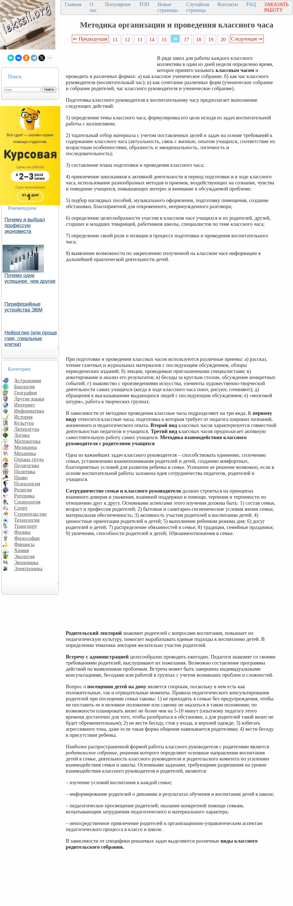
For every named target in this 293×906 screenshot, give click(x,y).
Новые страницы (168, 7)
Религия (23, 490)
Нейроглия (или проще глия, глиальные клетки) (30, 338)
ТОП (144, 4)
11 (115, 39)
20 (223, 39)
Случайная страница (197, 7)
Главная (73, 4)
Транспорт (25, 526)
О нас (93, 7)
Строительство (30, 514)
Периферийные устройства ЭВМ (23, 307)
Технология (27, 520)
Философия (27, 538)
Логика (22, 435)
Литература (26, 429)
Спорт (21, 508)
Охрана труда (29, 459)
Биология (24, 386)
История (23, 417)
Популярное (118, 4)
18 (198, 39)
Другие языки (29, 399)
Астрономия (27, 380)
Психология (27, 483)
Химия (21, 550)
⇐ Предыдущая (90, 39)
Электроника (28, 568)
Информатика (29, 411)
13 (139, 39)
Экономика (26, 562)
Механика (25, 453)
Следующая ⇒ (247, 39)
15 (164, 39)
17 (186, 39)
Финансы (24, 544)
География (25, 393)
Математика (27, 441)
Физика (22, 532)
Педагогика (26, 465)
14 (152, 39)
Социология (27, 502)
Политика (24, 471)
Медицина (25, 447)
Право (21, 477)
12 (127, 39)
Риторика (24, 496)
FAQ (251, 4)
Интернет (24, 405)
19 (211, 39)
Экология (24, 556)
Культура (24, 423)
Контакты (228, 4)
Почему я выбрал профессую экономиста (24, 225)
